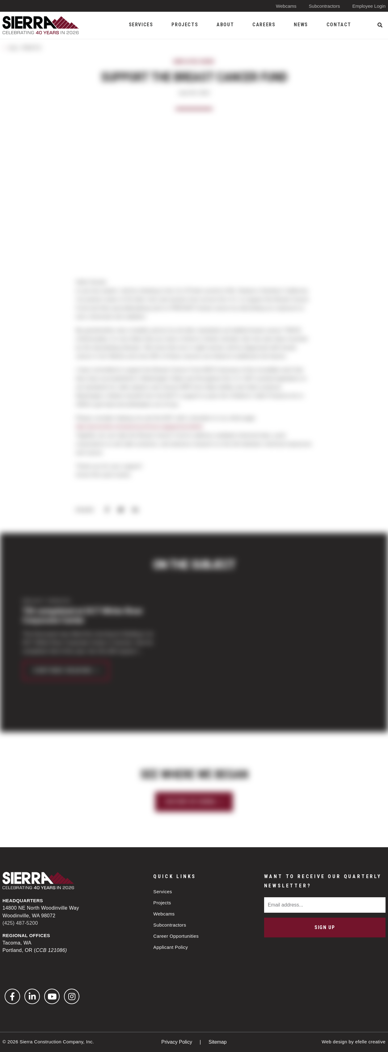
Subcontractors (324, 6)
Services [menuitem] (141, 24)
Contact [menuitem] (339, 24)
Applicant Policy (170, 947)
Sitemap (218, 1042)
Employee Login (369, 6)
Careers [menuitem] (263, 24)
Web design (334, 1041)
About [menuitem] (225, 24)
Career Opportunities (176, 936)
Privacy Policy (177, 1042)
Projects (162, 902)
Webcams (286, 6)
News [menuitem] (301, 24)
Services (162, 891)
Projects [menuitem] (184, 24)
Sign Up (324, 927)
